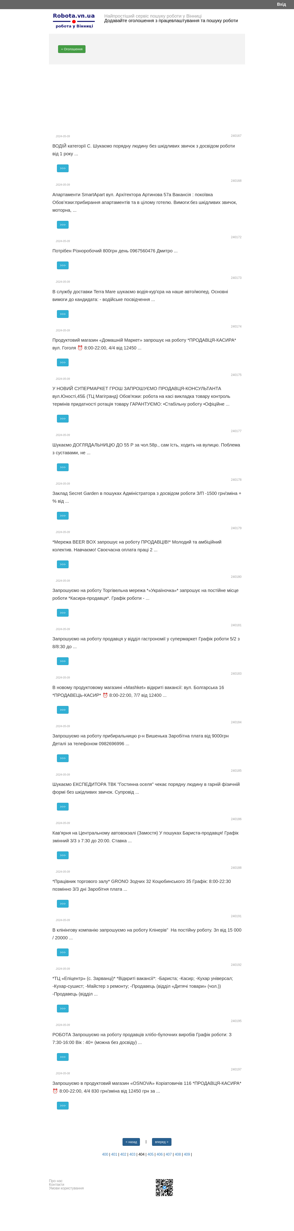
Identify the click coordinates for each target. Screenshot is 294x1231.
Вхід (281, 4)
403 (132, 1154)
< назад (131, 1142)
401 (114, 1154)
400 (105, 1154)
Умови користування (66, 1188)
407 (169, 1154)
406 (160, 1154)
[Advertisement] (147, 99)
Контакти (56, 1184)
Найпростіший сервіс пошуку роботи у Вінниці (153, 15)
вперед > (161, 1142)
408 (178, 1154)
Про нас (55, 1181)
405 (151, 1154)
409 (187, 1154)
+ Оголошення (71, 49)
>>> (63, 168)
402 (123, 1154)
